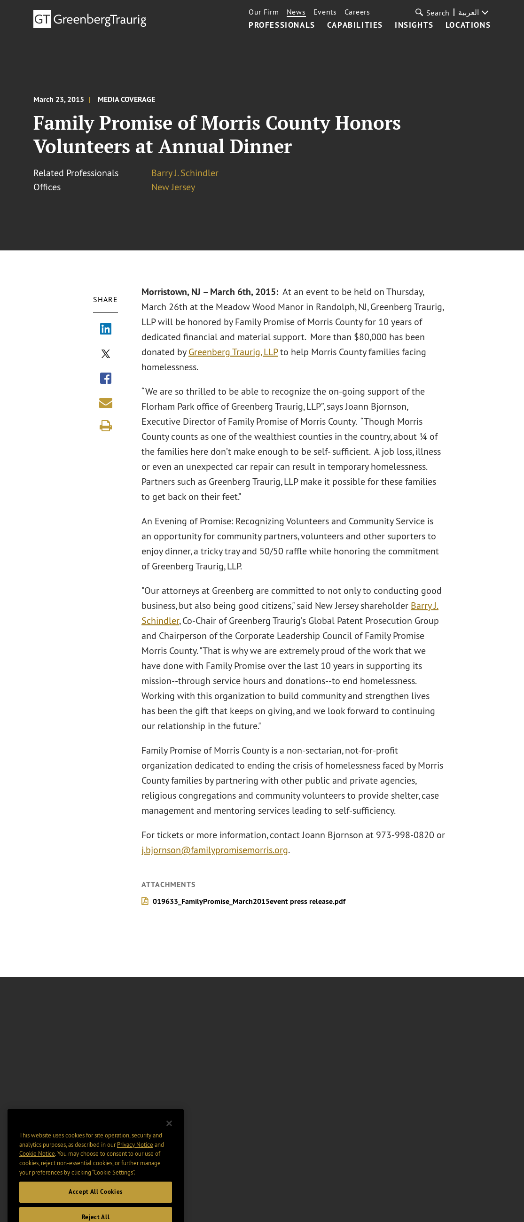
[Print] (106, 425)
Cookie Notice (37, 1162)
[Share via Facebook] (105, 379)
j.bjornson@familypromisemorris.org (215, 850)
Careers (357, 12)
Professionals (282, 25)
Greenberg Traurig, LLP (233, 352)
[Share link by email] (105, 402)
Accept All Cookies (96, 1201)
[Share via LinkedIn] (105, 329)
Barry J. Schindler (185, 173)
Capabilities (355, 25)
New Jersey (173, 187)
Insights (414, 25)
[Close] (169, 1132)
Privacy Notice (135, 1153)
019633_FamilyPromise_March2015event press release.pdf (249, 901)
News (296, 12)
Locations (468, 25)
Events (325, 12)
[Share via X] (105, 354)
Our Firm (264, 12)
